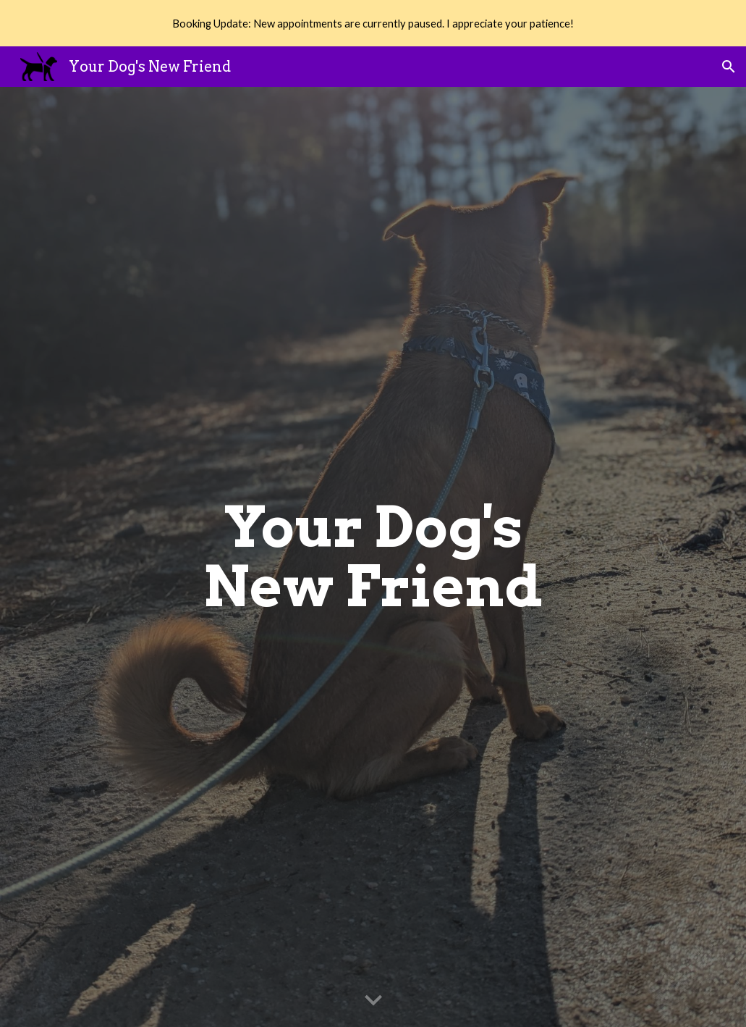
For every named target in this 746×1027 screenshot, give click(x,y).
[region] (373, 23)
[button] (728, 66)
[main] (373, 557)
